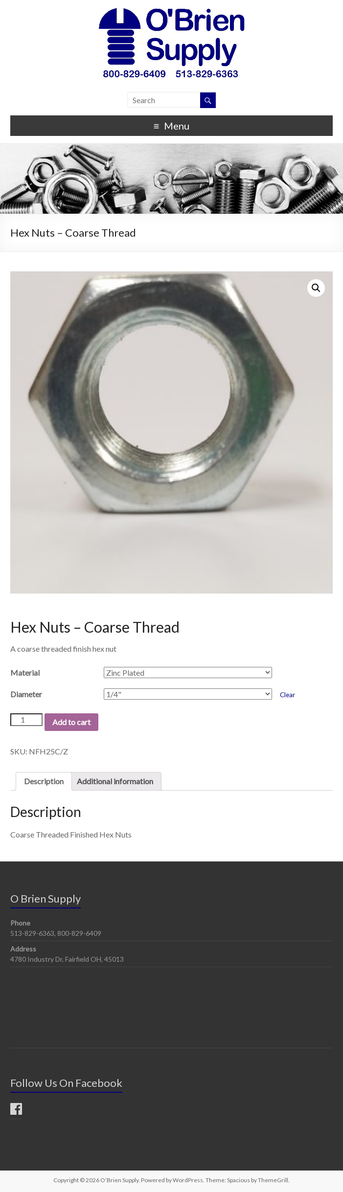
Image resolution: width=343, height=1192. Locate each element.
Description (44, 781)
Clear (287, 695)
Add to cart (71, 722)
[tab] (44, 781)
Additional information (115, 781)
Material (25, 672)
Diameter (26, 694)
